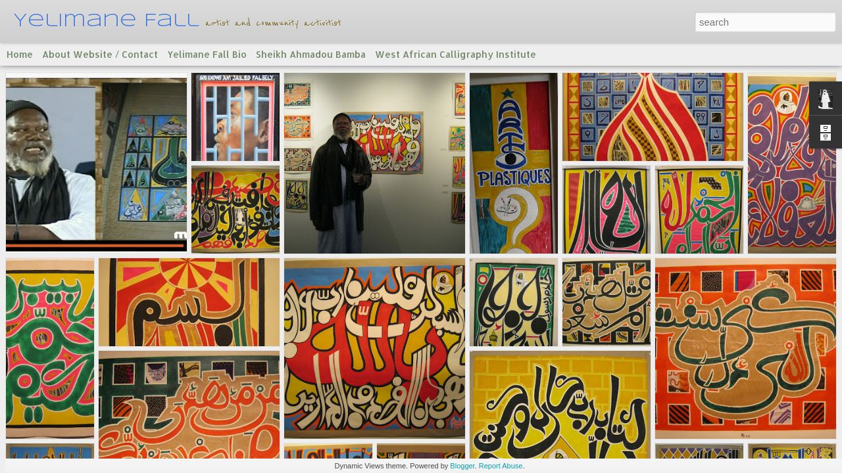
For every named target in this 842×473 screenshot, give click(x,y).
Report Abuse (501, 466)
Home (20, 54)
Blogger (462, 466)
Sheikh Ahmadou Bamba (311, 54)
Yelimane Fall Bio (207, 54)
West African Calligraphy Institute (455, 54)
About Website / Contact (100, 54)
